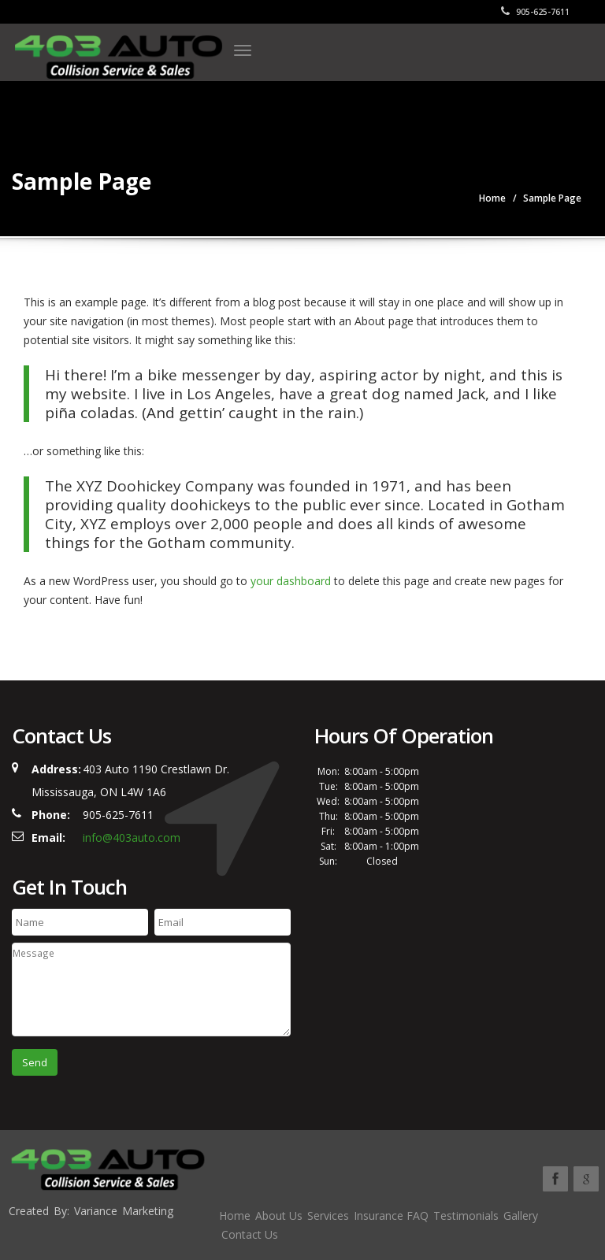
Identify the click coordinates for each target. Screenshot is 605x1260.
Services (328, 1215)
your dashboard (291, 580)
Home (235, 1215)
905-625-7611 (535, 11)
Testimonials (466, 1215)
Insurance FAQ (391, 1215)
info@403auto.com (131, 837)
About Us (278, 1215)
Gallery (520, 1215)
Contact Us (249, 1234)
